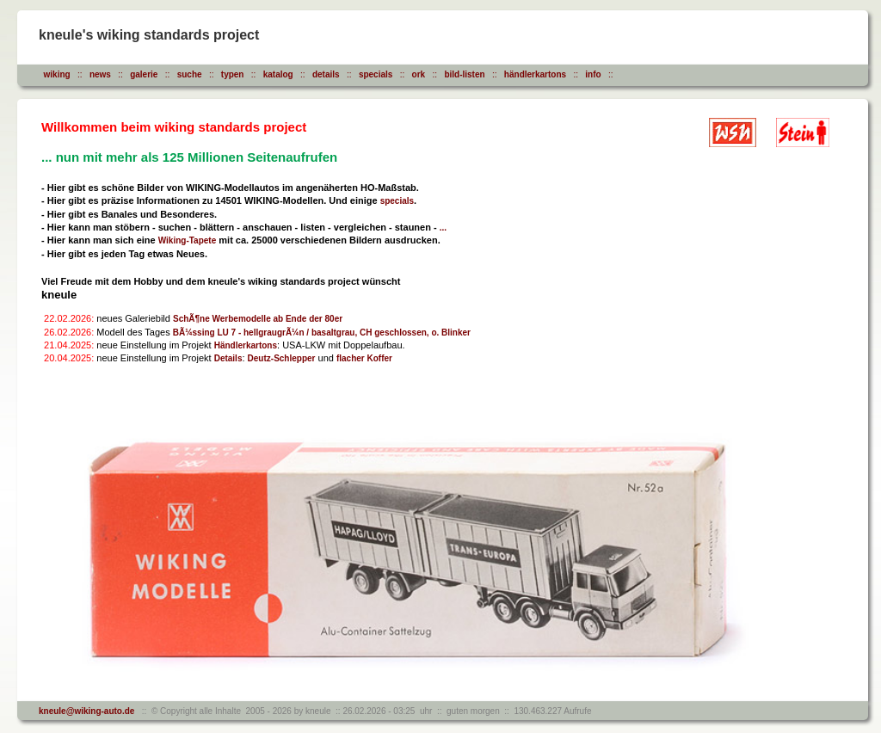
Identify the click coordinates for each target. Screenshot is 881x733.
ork (419, 74)
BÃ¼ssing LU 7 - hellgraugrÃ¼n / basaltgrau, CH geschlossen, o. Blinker (322, 332)
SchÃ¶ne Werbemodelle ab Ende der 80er (257, 318)
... (443, 227)
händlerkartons (535, 74)
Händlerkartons (245, 345)
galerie (143, 74)
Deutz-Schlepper (282, 358)
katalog (278, 74)
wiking (57, 74)
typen (232, 74)
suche (189, 74)
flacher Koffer (364, 358)
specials (375, 74)
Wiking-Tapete (187, 240)
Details (228, 358)
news (100, 74)
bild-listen (464, 74)
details (326, 74)
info (593, 74)
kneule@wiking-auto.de (86, 711)
